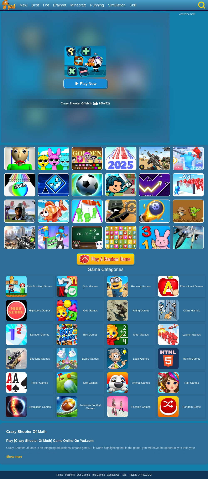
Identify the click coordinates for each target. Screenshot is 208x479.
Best (35, 5)
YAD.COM (146, 474)
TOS (123, 474)
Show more (14, 456)
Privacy (133, 474)
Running (97, 5)
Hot (46, 5)
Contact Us (113, 474)
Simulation (116, 5)
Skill (133, 5)
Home (59, 474)
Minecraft (78, 5)
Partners (70, 474)
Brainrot (59, 5)
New (23, 5)
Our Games (83, 474)
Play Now (85, 83)
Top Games (98, 474)
